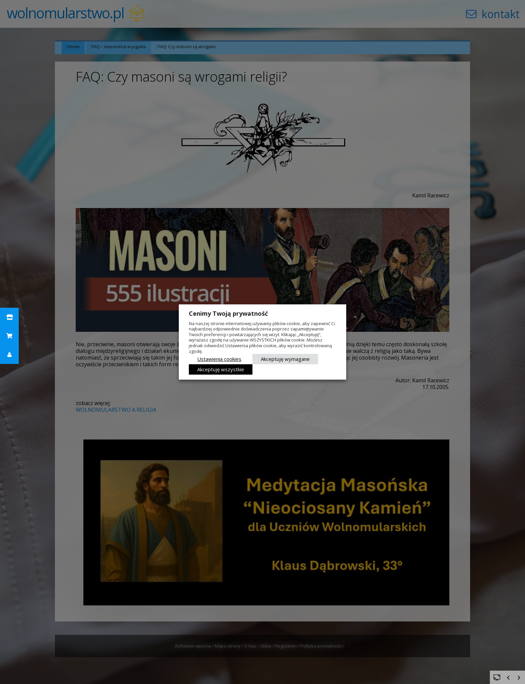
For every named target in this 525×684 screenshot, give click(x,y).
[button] (9, 317)
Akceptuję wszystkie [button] (220, 369)
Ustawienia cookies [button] (219, 359)
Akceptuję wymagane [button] (285, 359)
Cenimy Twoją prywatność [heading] (228, 313)
